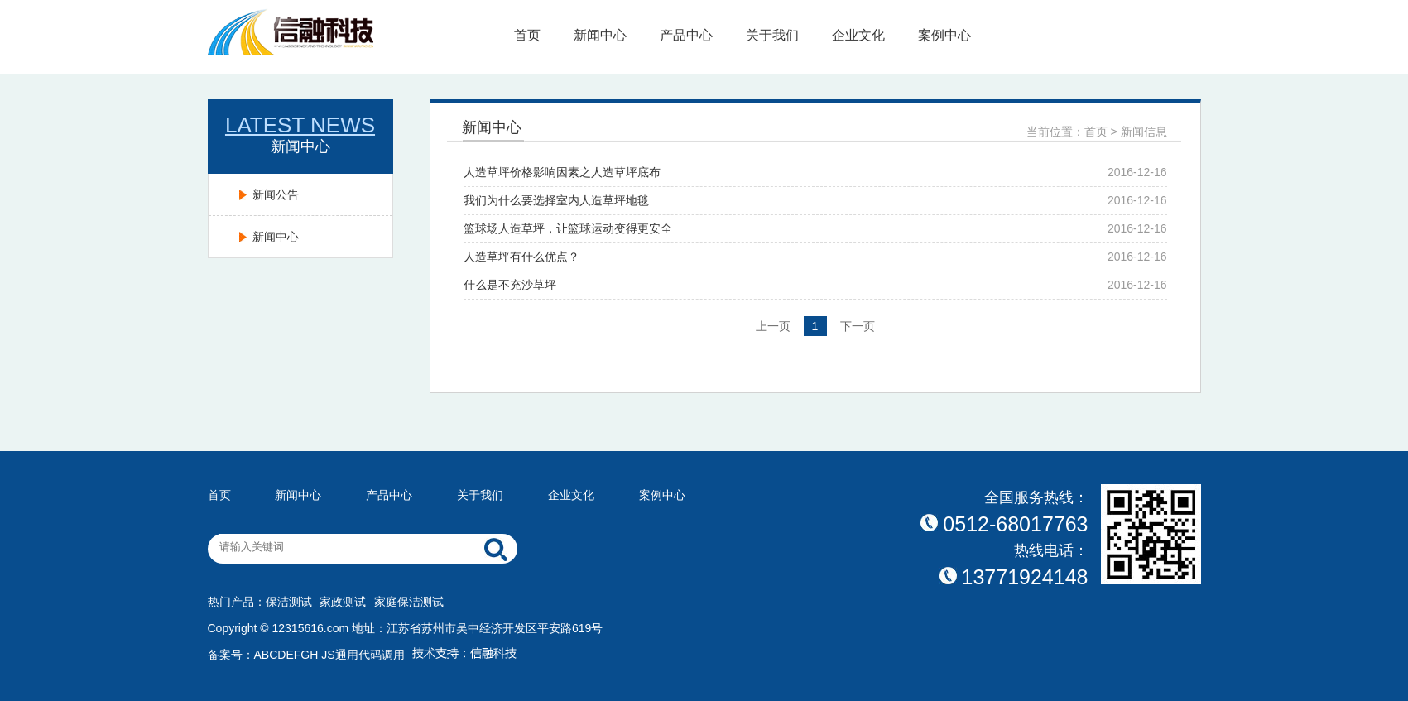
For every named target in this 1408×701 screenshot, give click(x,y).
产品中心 (686, 35)
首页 (527, 35)
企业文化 (858, 35)
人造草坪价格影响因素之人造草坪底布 (562, 172)
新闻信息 (1144, 131)
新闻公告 (275, 194)
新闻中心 (600, 35)
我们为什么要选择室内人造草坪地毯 (556, 200)
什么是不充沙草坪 (510, 284)
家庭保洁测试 (409, 601)
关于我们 (772, 35)
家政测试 (343, 601)
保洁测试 (289, 601)
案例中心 (944, 35)
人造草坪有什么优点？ (521, 256)
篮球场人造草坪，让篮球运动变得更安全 (568, 228)
